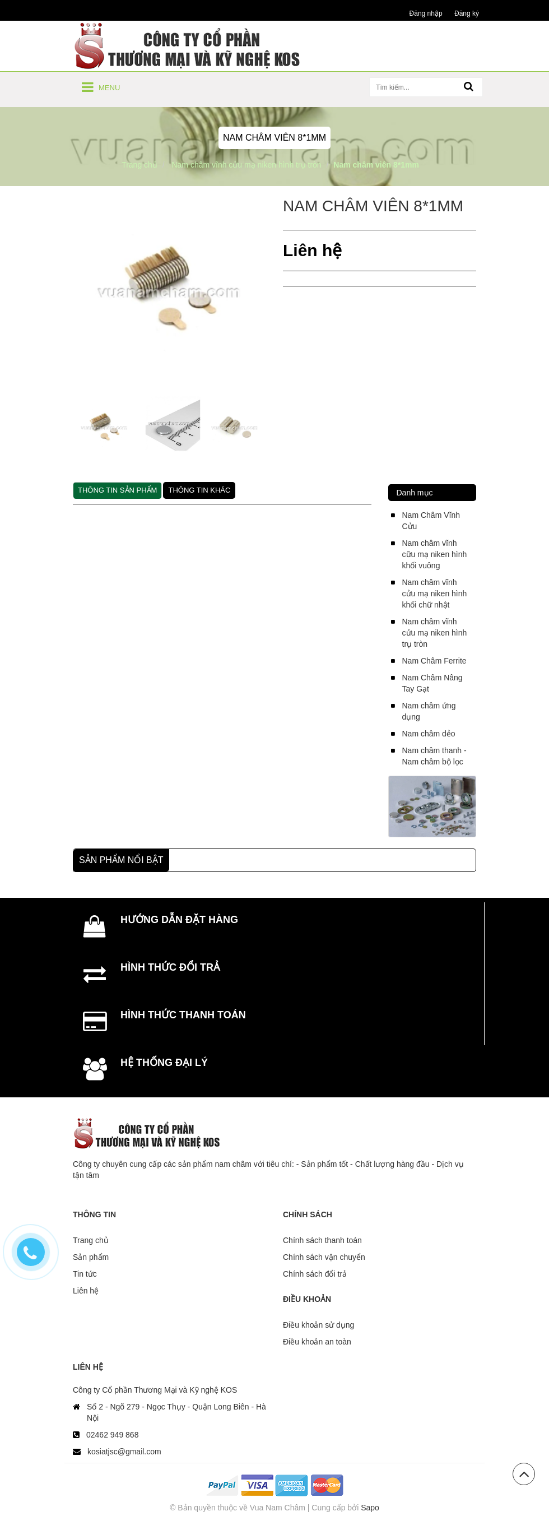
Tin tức (85, 1273)
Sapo (370, 1507)
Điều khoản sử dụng (318, 1324)
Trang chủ (91, 1240)
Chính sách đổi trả (315, 1273)
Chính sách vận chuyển (324, 1257)
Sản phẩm (91, 1257)
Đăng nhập (426, 13)
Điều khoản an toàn (317, 1341)
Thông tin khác (199, 490)
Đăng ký (466, 13)
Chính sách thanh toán (322, 1240)
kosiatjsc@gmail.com (124, 1451)
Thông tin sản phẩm (117, 490)
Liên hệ (86, 1290)
